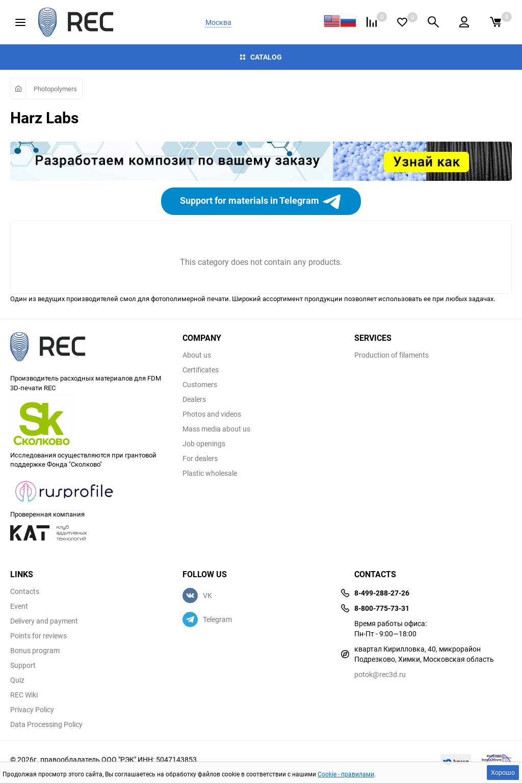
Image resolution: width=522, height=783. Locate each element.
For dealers (200, 458)
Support (23, 665)
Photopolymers (55, 88)
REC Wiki (24, 694)
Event (19, 606)
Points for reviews (38, 635)
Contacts (24, 591)
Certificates (200, 369)
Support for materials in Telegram (261, 201)
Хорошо (503, 772)
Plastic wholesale (209, 473)
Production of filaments (391, 355)
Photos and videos (211, 414)
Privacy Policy (32, 709)
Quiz (17, 680)
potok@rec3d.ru (380, 674)
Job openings (203, 443)
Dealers (194, 399)
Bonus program (35, 650)
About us (196, 355)
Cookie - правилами (346, 774)
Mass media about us (216, 429)
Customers (199, 384)
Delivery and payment (44, 621)
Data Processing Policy (46, 724)
